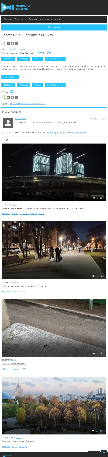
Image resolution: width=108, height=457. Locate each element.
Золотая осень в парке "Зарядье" (18, 441)
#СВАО (15, 213)
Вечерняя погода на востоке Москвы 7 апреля (25, 286)
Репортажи (20, 19)
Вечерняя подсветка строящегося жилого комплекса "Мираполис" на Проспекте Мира (44, 208)
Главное (8, 19)
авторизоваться (78, 132)
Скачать (10, 77)
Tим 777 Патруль (17, 49)
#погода (24, 58)
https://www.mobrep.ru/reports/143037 (27, 103)
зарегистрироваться (57, 132)
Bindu (15, 205)
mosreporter (20, 118)
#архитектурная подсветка (32, 213)
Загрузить (54, 27)
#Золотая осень (55, 58)
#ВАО (37, 58)
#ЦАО (14, 447)
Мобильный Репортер (16, 7)
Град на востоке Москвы (14, 363)
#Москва (8, 58)
